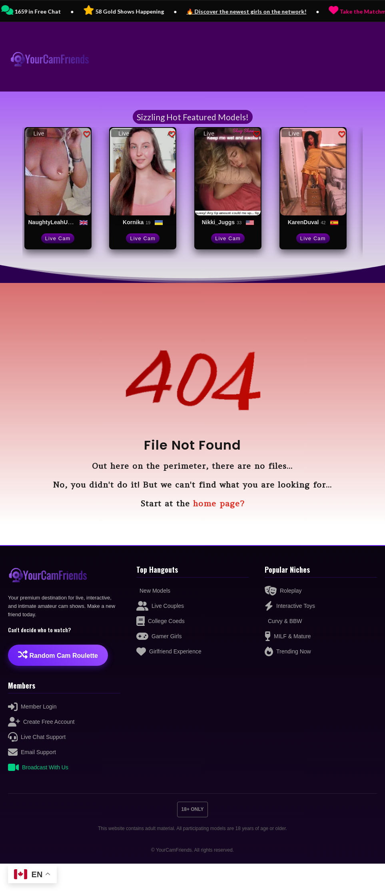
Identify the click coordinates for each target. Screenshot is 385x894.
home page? (218, 503)
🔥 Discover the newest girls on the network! (271, 11)
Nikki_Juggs (218, 222)
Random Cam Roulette (58, 654)
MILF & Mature (288, 636)
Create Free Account (41, 722)
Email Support (32, 752)
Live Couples (160, 606)
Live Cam (58, 238)
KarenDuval (303, 222)
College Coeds (160, 621)
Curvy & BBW (285, 621)
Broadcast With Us (38, 767)
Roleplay (283, 590)
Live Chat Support (37, 737)
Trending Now (288, 651)
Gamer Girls (159, 636)
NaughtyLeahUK (50, 222)
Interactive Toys (290, 606)
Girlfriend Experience (168, 651)
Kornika (133, 222)
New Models (155, 590)
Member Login (32, 706)
